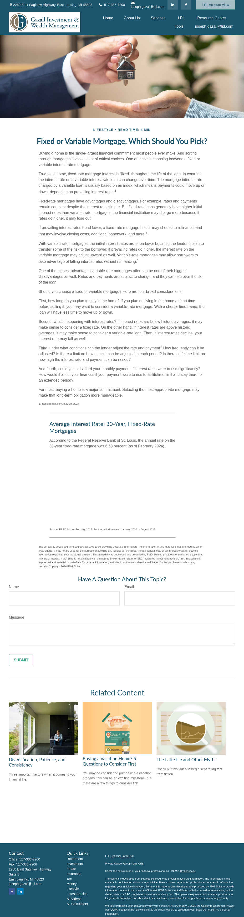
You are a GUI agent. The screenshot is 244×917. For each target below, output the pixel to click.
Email (129, 587)
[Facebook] (186, 5)
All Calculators (77, 904)
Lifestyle (73, 889)
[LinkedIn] (173, 5)
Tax (69, 879)
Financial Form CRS (122, 856)
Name (14, 587)
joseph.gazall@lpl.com (147, 5)
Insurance (74, 874)
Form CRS (137, 863)
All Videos (74, 899)
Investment (75, 864)
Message (16, 617)
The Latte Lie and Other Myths (186, 759)
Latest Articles (77, 894)
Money (72, 884)
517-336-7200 (111, 5)
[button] (108, 18)
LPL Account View (215, 5)
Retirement (75, 859)
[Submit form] (21, 660)
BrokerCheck (187, 871)
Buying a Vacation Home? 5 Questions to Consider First (109, 761)
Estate (71, 869)
